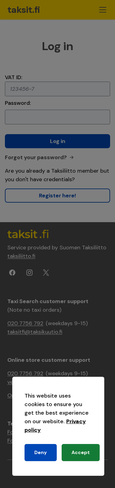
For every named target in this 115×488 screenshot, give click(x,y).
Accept (80, 452)
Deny (40, 452)
